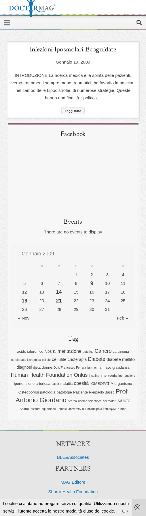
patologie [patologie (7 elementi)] (64, 392)
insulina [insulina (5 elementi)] (94, 375)
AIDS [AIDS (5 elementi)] (48, 351)
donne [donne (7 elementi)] (47, 367)
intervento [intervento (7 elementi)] (109, 375)
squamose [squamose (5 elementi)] (49, 409)
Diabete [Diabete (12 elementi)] (96, 359)
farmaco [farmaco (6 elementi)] (104, 367)
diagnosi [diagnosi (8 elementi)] (24, 367)
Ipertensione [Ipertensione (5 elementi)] (126, 375)
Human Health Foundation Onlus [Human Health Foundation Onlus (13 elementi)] (49, 375)
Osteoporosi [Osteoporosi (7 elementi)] (28, 392)
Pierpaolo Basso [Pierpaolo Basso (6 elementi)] (101, 392)
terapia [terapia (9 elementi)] (110, 408)
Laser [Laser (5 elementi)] (55, 383)
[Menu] (7, 23)
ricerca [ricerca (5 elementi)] (72, 401)
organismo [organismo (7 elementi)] (123, 383)
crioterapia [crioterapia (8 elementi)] (77, 359)
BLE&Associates (73, 457)
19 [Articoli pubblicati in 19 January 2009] (24, 301)
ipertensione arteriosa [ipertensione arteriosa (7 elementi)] (32, 383)
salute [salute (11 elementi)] (123, 400)
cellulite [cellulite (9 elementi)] (59, 359)
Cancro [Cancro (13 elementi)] (103, 351)
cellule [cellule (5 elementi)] (46, 359)
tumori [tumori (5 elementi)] (122, 409)
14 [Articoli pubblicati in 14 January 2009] (59, 292)
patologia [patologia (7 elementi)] (47, 392)
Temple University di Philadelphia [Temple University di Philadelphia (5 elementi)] (79, 409)
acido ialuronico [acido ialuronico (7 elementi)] (30, 351)
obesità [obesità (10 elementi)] (82, 383)
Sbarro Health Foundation (73, 491)
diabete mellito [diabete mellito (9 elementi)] (121, 359)
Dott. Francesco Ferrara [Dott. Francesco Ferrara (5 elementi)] (70, 367)
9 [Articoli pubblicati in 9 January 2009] (91, 283)
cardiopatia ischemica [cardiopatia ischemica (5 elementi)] (26, 359)
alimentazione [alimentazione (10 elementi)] (67, 351)
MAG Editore (73, 482)
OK (125, 510)
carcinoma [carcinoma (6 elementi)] (121, 352)
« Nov (23, 317)
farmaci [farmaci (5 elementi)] (92, 367)
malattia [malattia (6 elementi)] (66, 384)
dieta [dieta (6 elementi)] (37, 367)
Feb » (122, 317)
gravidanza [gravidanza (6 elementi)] (120, 367)
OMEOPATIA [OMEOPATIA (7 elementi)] (102, 383)
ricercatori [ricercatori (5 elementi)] (109, 401)
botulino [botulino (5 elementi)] (88, 351)
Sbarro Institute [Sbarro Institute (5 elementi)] (30, 409)
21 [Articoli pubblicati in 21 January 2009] (59, 301)
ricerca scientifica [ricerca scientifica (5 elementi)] (90, 401)
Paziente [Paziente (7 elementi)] (80, 392)
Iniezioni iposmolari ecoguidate (73, 49)
